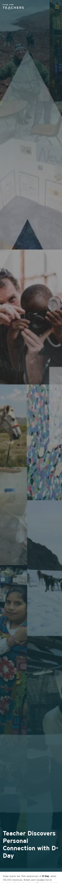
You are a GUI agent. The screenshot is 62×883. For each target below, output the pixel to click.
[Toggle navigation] (57, 7)
